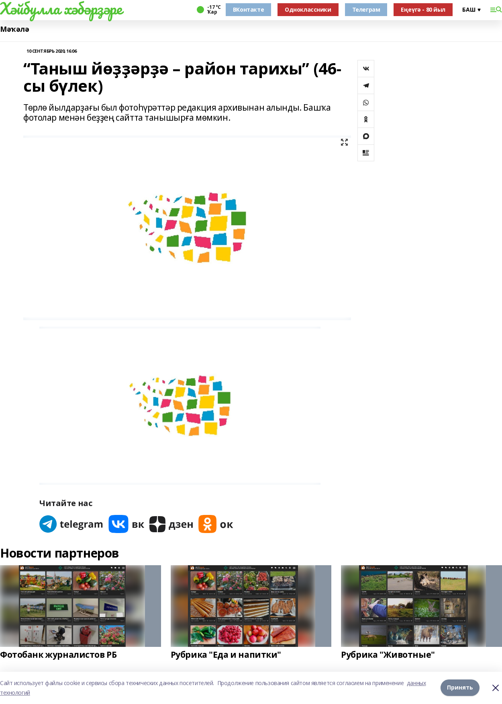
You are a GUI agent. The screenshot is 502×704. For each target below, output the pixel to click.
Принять (460, 688)
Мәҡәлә (14, 29)
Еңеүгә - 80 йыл (423, 9)
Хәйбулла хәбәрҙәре (61, 8)
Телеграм (366, 9)
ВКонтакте (248, 9)
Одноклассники (308, 9)
